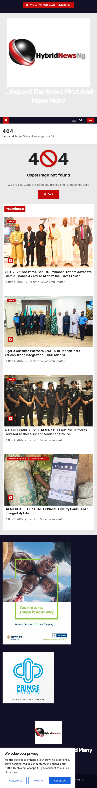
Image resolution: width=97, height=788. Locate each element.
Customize (15, 780)
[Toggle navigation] (74, 120)
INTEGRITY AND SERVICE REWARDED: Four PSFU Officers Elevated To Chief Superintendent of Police (45, 432)
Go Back (48, 194)
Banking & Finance (17, 458)
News (11, 221)
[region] (37, 768)
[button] (82, 120)
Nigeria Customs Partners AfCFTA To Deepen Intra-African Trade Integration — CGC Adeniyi (43, 353)
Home (6, 136)
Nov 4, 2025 (16, 282)
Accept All (60, 780)
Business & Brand (38, 458)
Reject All (38, 780)
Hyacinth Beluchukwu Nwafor (44, 282)
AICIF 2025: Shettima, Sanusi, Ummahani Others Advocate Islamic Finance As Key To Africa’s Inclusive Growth (48, 274)
